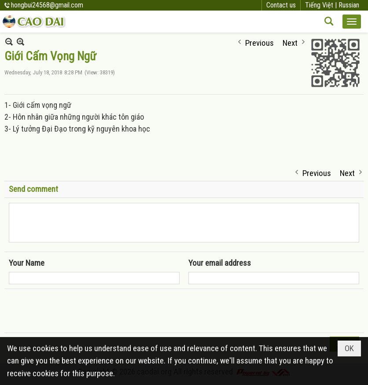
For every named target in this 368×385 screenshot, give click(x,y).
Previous (259, 42)
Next (290, 42)
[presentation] (76, 311)
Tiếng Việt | (322, 5)
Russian (349, 5)
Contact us (281, 5)
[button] (351, 21)
